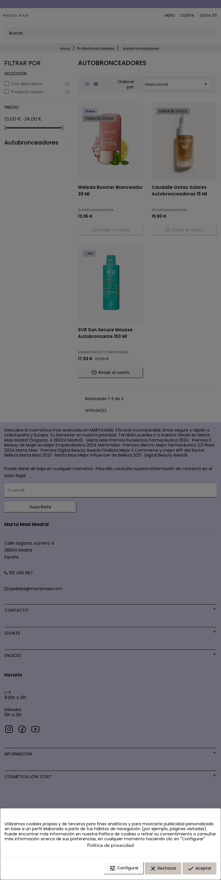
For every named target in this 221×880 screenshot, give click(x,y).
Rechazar (163, 869)
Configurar (124, 869)
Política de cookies (117, 835)
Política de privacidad (110, 846)
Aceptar (199, 869)
